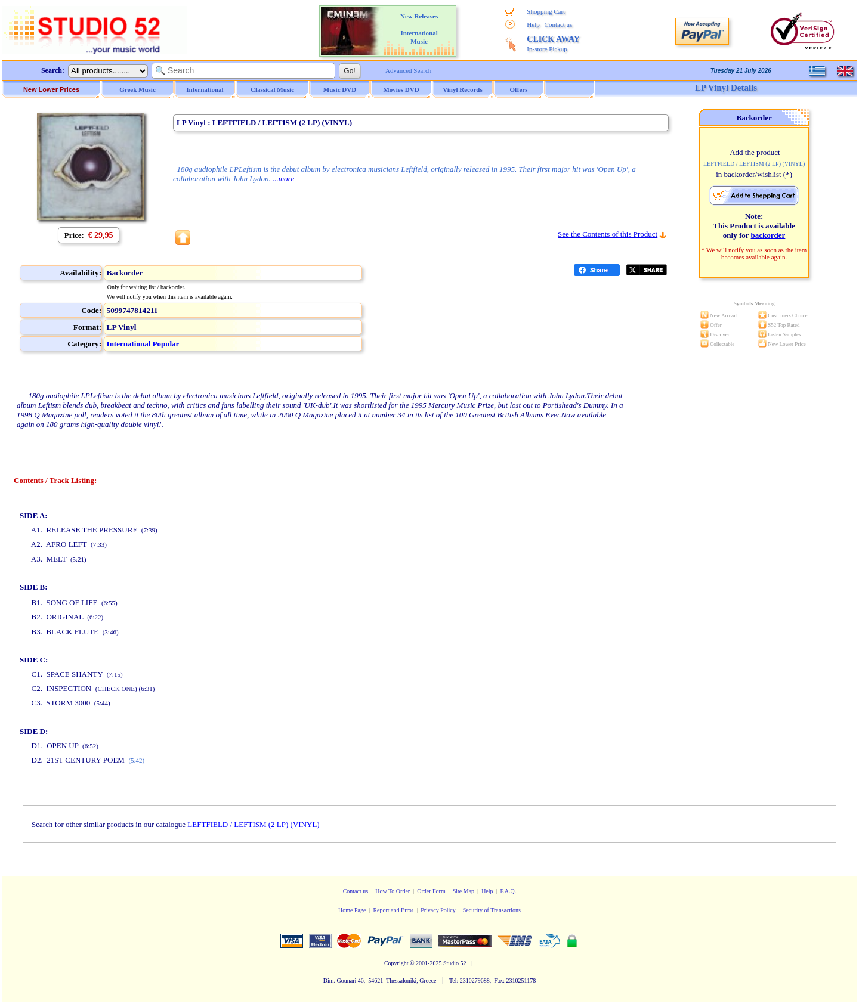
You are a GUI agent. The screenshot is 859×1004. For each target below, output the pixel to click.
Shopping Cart (546, 11)
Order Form (431, 891)
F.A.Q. (508, 891)
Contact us (559, 24)
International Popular (143, 343)
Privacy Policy (438, 910)
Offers (519, 89)
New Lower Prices (51, 89)
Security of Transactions (492, 910)
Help (533, 24)
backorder (768, 235)
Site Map (463, 891)
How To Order (392, 891)
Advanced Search (408, 70)
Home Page (352, 910)
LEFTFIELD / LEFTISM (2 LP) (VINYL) (253, 824)
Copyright (396, 963)
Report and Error (393, 910)
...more (283, 178)
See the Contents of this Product (607, 234)
